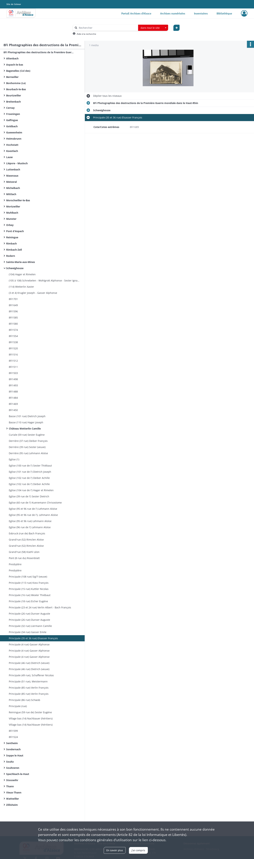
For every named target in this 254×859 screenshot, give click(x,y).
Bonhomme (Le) (16, 83)
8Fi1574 (13, 330)
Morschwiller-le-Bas (18, 200)
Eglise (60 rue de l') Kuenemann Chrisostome (35, 502)
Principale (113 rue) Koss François (29, 582)
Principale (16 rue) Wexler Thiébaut (29, 595)
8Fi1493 (13, 385)
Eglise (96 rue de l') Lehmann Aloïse (30, 527)
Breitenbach (13, 101)
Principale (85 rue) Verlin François (29, 687)
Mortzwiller (13, 206)
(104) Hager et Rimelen (22, 274)
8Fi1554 (13, 336)
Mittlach (11, 194)
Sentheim (12, 743)
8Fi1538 (13, 342)
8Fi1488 (13, 391)
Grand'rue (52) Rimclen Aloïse (26, 539)
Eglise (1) (14, 459)
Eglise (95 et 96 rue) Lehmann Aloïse (30, 521)
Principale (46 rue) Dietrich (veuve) (29, 663)
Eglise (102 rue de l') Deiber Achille (29, 478)
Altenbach (12, 58)
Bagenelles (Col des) (18, 70)
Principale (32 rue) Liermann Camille (30, 626)
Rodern (10, 255)
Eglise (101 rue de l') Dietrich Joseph (30, 471)
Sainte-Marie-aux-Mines (20, 262)
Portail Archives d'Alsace (136, 13)
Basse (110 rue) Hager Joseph (26, 422)
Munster (11, 218)
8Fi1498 (13, 379)
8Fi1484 (13, 397)
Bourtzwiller (13, 95)
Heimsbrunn (13, 138)
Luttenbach (13, 169)
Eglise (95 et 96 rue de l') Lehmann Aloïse (33, 508)
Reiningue (12, 237)
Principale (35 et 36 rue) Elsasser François (33, 638)
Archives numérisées (172, 13)
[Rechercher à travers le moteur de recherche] (107, 28)
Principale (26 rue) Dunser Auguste (29, 613)
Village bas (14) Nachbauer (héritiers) (31, 718)
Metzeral (11, 181)
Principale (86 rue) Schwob (24, 700)
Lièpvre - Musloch (17, 163)
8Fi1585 (13, 317)
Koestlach (12, 151)
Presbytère (15, 564)
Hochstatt (12, 144)
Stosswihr (12, 780)
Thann (10, 786)
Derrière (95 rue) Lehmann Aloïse (28, 453)
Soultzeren (12, 767)
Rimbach (11, 243)
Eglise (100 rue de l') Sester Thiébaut (30, 465)
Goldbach (12, 126)
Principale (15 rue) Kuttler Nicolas (29, 589)
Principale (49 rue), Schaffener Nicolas (31, 675)
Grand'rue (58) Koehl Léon (24, 552)
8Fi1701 (13, 299)
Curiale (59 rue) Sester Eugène (27, 434)
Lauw (9, 157)
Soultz (10, 761)
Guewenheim (14, 132)
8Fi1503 (13, 373)
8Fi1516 (13, 354)
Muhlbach (12, 212)
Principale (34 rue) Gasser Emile (27, 632)
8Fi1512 (13, 360)
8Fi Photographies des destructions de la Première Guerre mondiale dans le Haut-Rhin (39, 52)
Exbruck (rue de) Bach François (27, 533)
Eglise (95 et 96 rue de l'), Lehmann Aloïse (33, 515)
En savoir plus (114, 850)
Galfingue (12, 120)
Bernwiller (12, 77)
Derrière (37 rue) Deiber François (28, 441)
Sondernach (13, 749)
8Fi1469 (13, 404)
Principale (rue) (18, 706)
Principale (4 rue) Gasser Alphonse (29, 644)
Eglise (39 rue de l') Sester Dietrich (29, 496)
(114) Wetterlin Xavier (21, 286)
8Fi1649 (13, 305)
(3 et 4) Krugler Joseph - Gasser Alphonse (33, 292)
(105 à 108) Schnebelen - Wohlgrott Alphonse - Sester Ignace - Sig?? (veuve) (44, 280)
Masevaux (12, 175)
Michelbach (13, 188)
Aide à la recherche (86, 33)
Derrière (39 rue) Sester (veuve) (27, 447)
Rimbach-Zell (14, 249)
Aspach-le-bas (14, 64)
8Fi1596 (13, 311)
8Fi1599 (13, 730)
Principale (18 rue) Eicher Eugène (28, 601)
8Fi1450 (13, 410)
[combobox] (153, 28)
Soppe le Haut (14, 755)
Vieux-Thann (13, 792)
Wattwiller (12, 798)
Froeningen (13, 114)
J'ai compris (138, 850)
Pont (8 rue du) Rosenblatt (24, 558)
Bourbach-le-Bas (16, 89)
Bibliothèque (224, 13)
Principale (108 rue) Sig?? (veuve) (28, 576)
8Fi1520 (13, 348)
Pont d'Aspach (15, 231)
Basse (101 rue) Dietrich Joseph (27, 416)
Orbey (10, 225)
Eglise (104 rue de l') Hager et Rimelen (31, 490)
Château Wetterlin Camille (25, 428)
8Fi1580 (13, 323)
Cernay (10, 107)
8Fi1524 (13, 737)
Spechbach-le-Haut (17, 774)
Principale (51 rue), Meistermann (28, 681)
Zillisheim (12, 804)
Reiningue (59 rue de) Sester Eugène (30, 712)
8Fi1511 (13, 367)
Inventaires (201, 13)
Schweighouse (14, 268)
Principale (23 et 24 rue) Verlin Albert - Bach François (40, 607)
